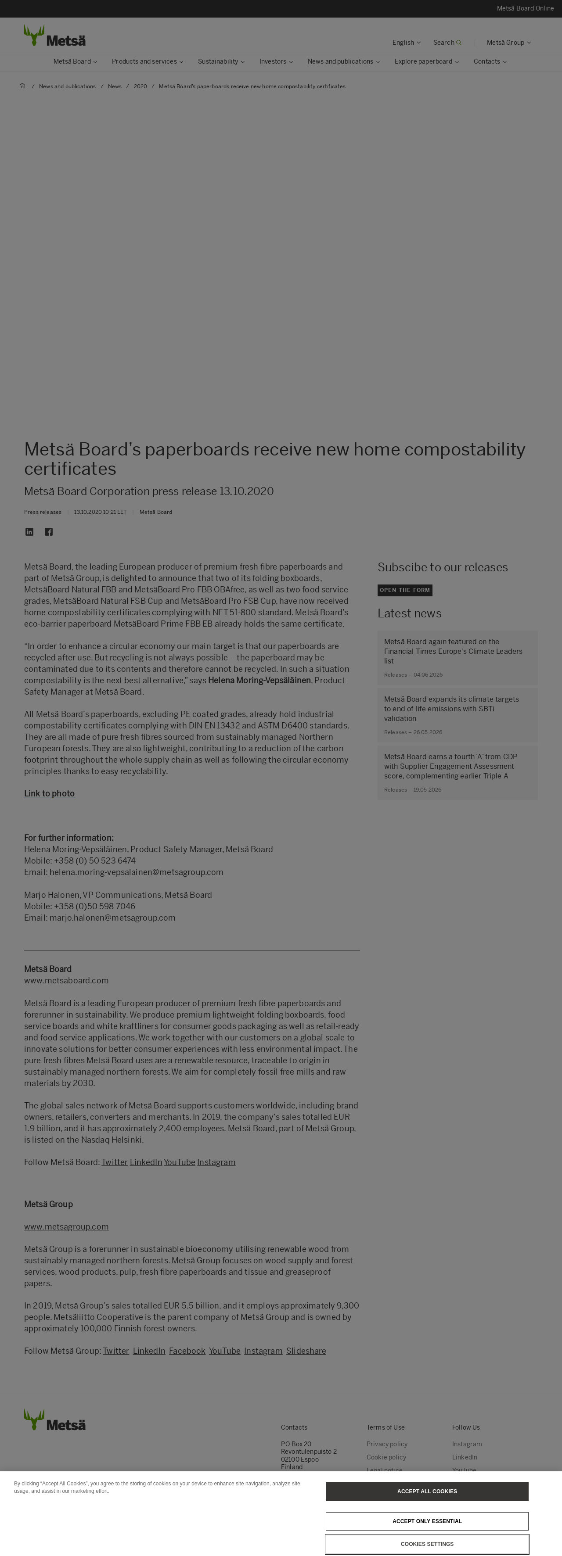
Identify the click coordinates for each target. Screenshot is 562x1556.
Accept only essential (427, 1532)
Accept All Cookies (427, 1502)
